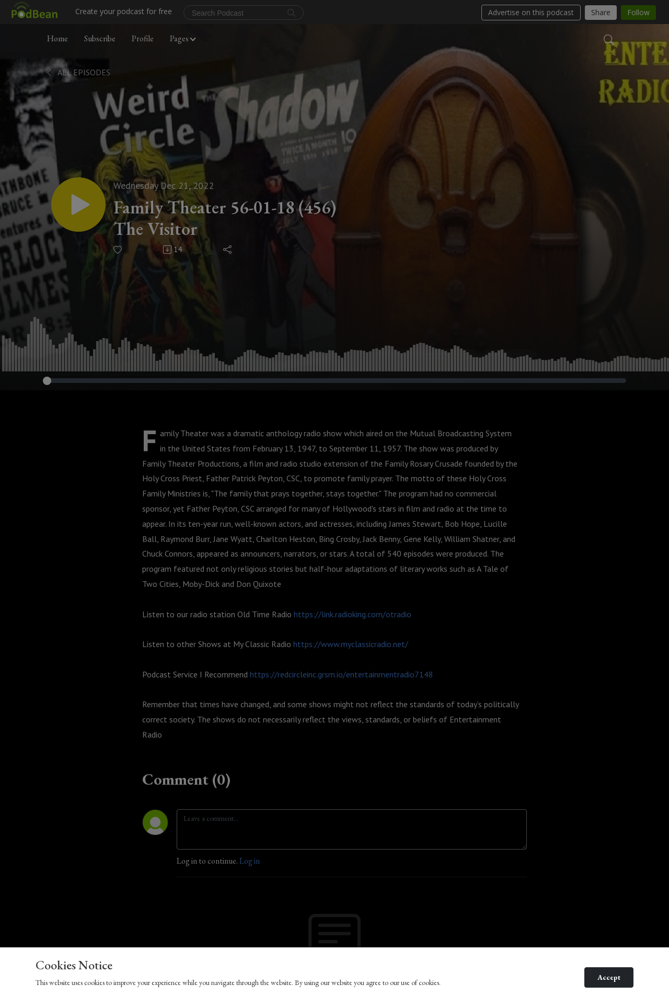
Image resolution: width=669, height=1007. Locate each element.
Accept (608, 977)
